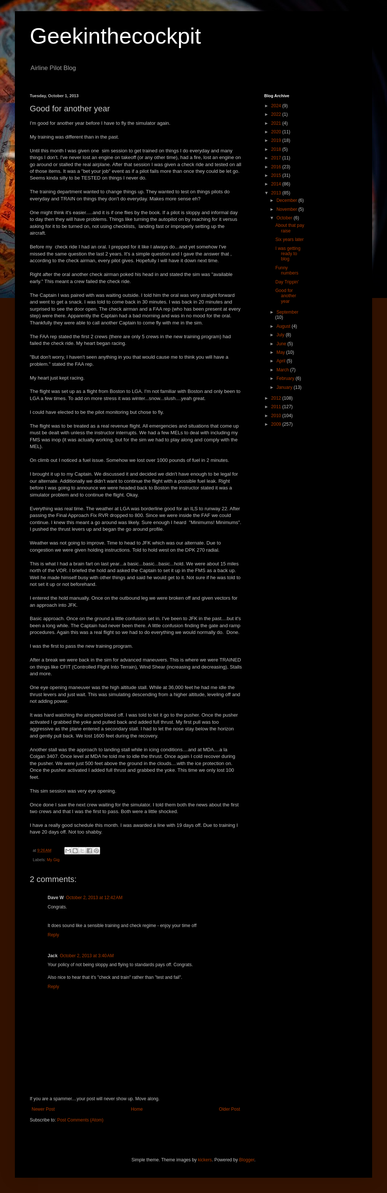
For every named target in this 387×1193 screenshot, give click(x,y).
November (287, 209)
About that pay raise (289, 228)
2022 (276, 114)
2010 (276, 415)
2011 (276, 406)
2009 (276, 424)
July (281, 334)
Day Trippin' (287, 282)
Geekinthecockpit (115, 35)
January (285, 387)
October (285, 217)
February (285, 378)
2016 (276, 166)
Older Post (229, 1109)
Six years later (289, 239)
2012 (276, 398)
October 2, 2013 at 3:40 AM (87, 955)
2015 (276, 175)
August (284, 326)
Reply (53, 934)
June (281, 343)
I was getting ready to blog (287, 254)
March (283, 369)
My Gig (53, 859)
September (287, 312)
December (287, 200)
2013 (276, 193)
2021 (276, 123)
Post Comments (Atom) (80, 1120)
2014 (276, 184)
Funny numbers (286, 270)
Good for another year (285, 296)
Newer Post (43, 1109)
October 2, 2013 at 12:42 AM (94, 897)
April (281, 361)
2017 (276, 158)
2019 (276, 140)
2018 (276, 149)
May (281, 352)
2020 (276, 131)
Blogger (247, 1159)
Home (137, 1109)
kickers (205, 1159)
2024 (276, 105)
